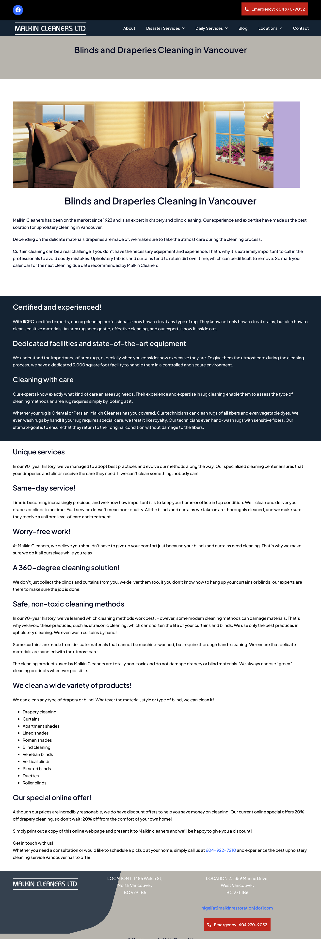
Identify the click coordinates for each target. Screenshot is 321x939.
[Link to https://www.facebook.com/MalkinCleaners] (18, 10)
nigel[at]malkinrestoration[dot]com (237, 894)
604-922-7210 (221, 836)
